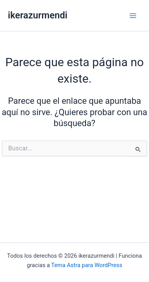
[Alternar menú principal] (133, 15)
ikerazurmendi (37, 15)
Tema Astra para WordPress (86, 265)
